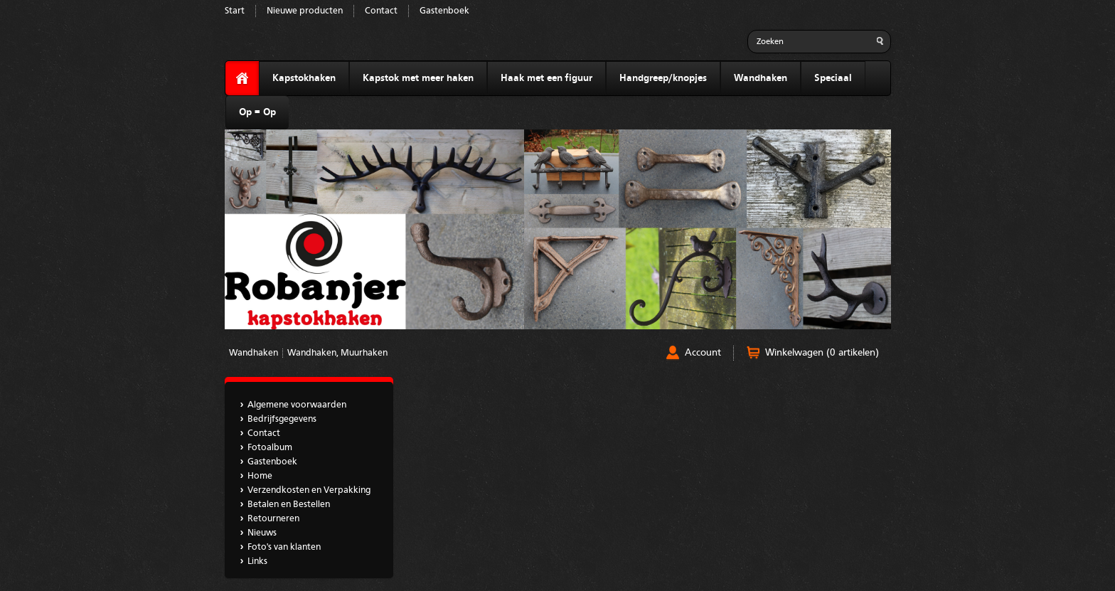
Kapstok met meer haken (418, 78)
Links (257, 561)
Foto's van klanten (284, 547)
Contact (381, 11)
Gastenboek (444, 11)
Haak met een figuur (546, 78)
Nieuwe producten (305, 11)
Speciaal (833, 78)
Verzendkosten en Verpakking (308, 490)
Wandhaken (760, 78)
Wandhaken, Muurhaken (337, 353)
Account (703, 353)
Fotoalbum (269, 447)
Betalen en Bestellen (288, 504)
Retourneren (273, 518)
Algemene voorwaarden (296, 405)
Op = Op (257, 112)
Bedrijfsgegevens (281, 419)
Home (259, 476)
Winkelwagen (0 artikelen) (822, 353)
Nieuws (262, 533)
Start (235, 11)
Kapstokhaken (304, 78)
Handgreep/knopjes (663, 78)
